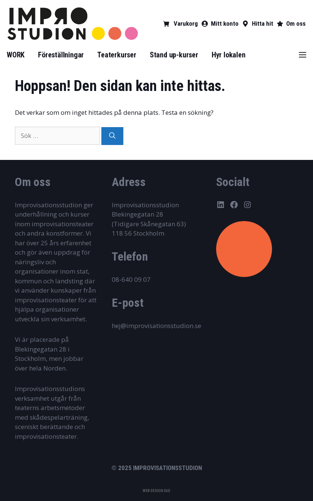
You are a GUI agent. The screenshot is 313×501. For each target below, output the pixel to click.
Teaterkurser (116, 54)
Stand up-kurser (174, 54)
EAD (167, 491)
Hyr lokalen (229, 54)
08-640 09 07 (131, 279)
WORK (16, 54)
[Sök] (112, 136)
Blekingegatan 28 (137, 214)
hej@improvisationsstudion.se (156, 325)
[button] (302, 54)
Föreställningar (61, 54)
